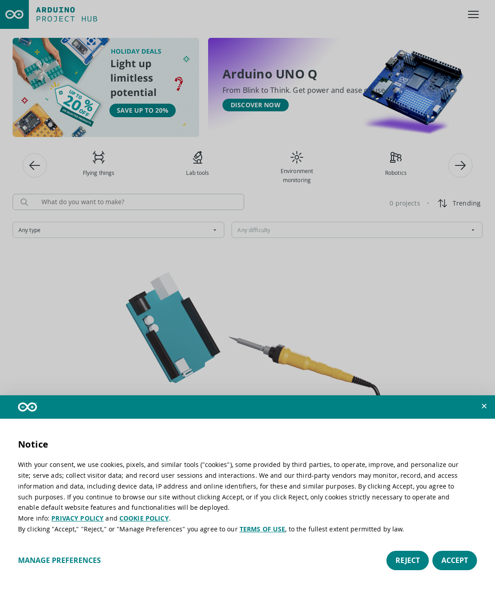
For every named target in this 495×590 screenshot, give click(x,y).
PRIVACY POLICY (77, 518)
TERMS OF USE (263, 529)
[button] (484, 406)
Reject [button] (407, 560)
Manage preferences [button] (59, 560)
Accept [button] (454, 560)
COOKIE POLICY (144, 518)
